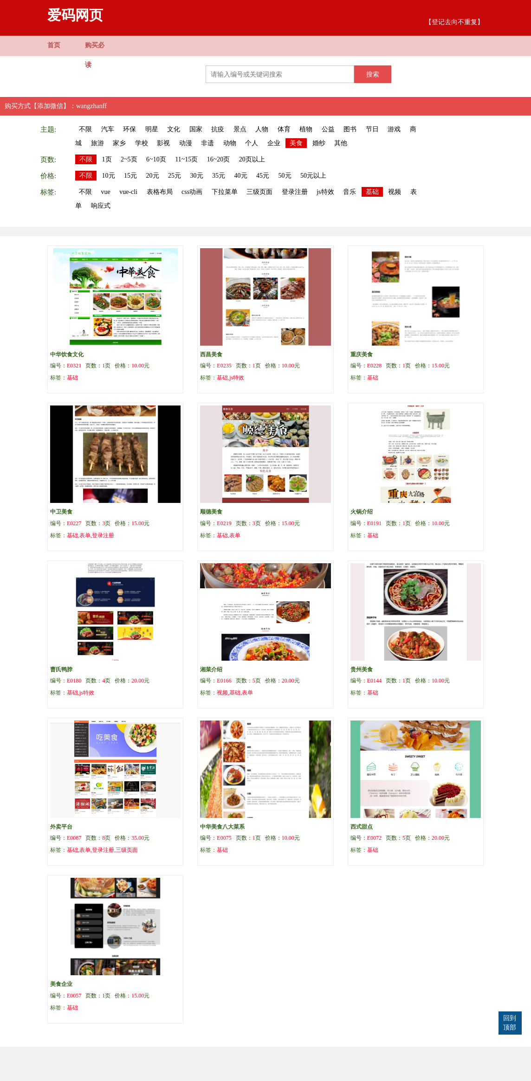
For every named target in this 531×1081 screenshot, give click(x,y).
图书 (349, 129)
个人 (251, 143)
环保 (129, 129)
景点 (239, 129)
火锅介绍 (361, 511)
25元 (174, 175)
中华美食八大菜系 (222, 827)
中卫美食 (61, 511)
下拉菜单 (225, 191)
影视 (163, 143)
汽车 (107, 129)
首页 (53, 45)
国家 (195, 129)
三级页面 (259, 191)
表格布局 (160, 191)
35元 (218, 175)
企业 (273, 143)
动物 (229, 143)
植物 (305, 129)
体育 (284, 129)
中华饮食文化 (67, 354)
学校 (141, 143)
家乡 (119, 143)
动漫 (185, 143)
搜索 (372, 74)
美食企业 (61, 984)
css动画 (191, 191)
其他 (340, 143)
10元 (108, 175)
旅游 (97, 143)
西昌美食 (211, 354)
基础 (372, 191)
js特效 (325, 191)
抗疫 (217, 129)
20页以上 (252, 159)
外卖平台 (61, 827)
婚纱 (318, 143)
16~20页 (218, 159)
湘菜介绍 (211, 669)
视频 (394, 191)
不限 (85, 129)
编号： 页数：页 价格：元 (99, 365)
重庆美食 (361, 354)
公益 (328, 129)
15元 (130, 175)
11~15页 (186, 159)
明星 (151, 129)
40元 (240, 175)
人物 (261, 129)
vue (105, 191)
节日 (372, 129)
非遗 (207, 143)
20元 (152, 175)
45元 (262, 175)
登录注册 (295, 191)
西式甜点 (361, 827)
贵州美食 (361, 669)
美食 (296, 143)
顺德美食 (211, 511)
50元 (284, 175)
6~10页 (156, 159)
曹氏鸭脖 (61, 669)
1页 (107, 159)
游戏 (394, 129)
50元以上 (313, 175)
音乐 (349, 191)
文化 (173, 129)
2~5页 (129, 159)
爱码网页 (75, 15)
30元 (196, 175)
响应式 (100, 205)
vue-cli (128, 191)
